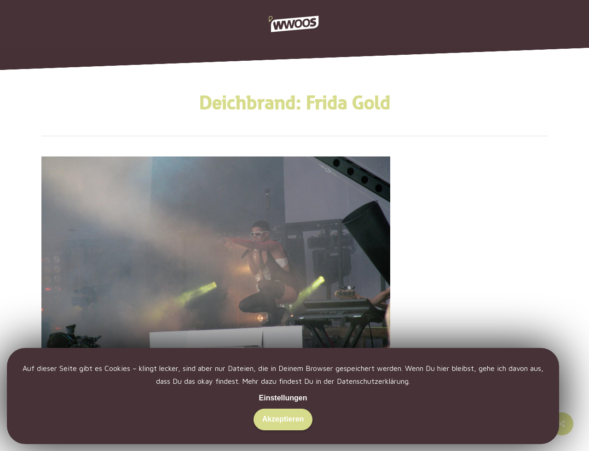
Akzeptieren (283, 419)
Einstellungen (283, 398)
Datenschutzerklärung (373, 381)
